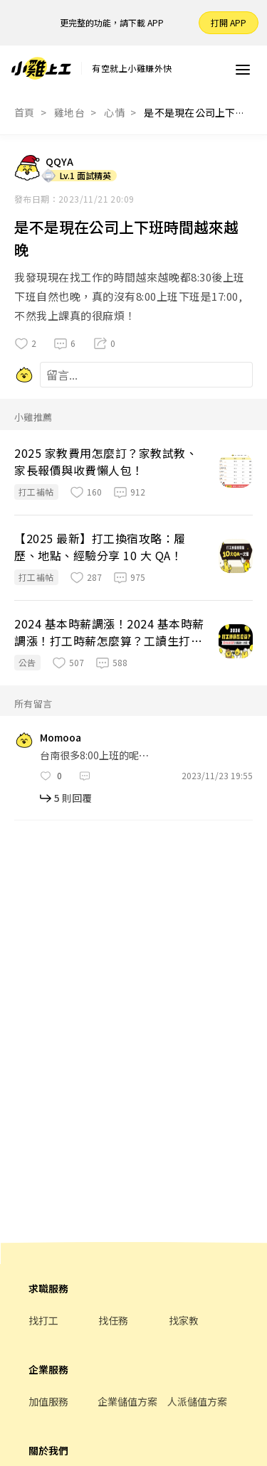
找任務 (113, 1320)
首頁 (24, 112)
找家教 (184, 1320)
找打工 (43, 1320)
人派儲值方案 (197, 1401)
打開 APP (228, 22)
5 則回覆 (73, 798)
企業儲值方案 (127, 1401)
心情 (114, 112)
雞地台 (69, 112)
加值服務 (48, 1401)
